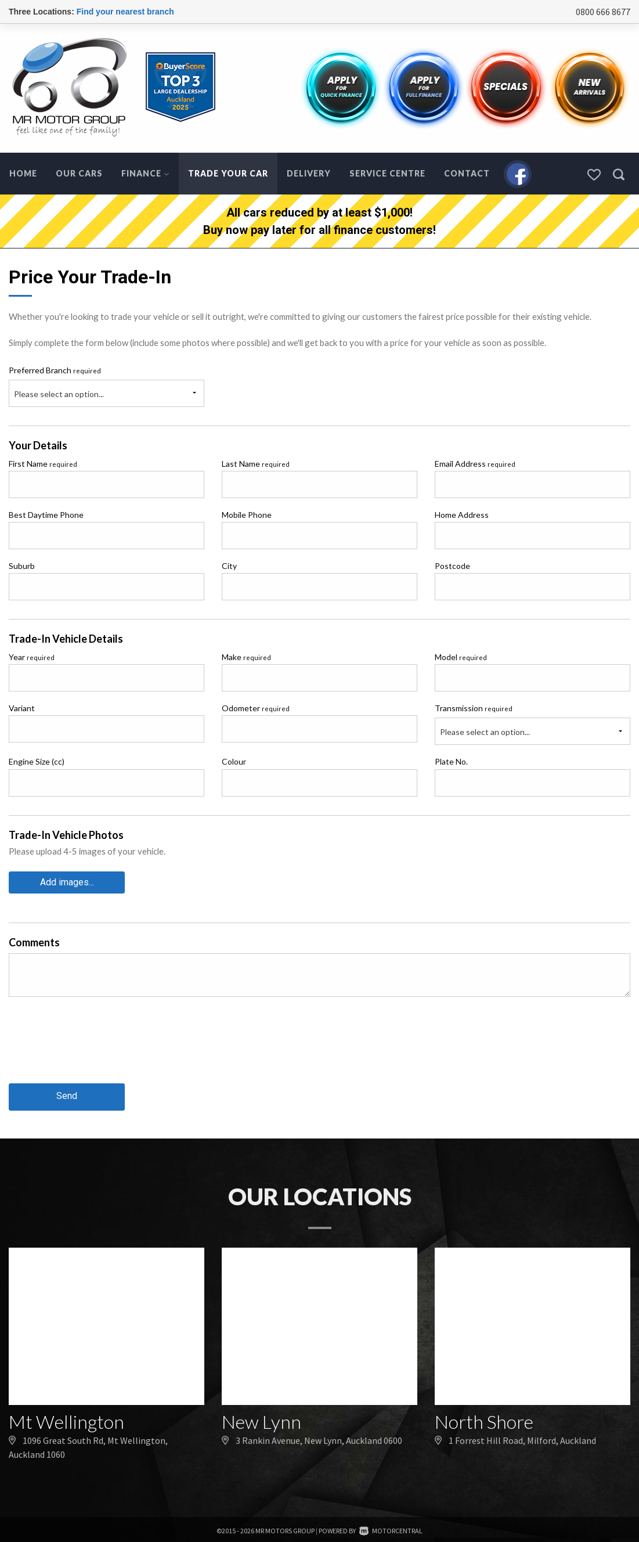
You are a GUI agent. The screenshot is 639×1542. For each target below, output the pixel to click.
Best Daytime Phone (46, 515)
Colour (234, 761)
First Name (43, 464)
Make (246, 657)
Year (32, 657)
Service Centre (387, 173)
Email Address (475, 464)
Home (23, 173)
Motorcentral (391, 1527)
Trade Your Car (228, 173)
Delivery (309, 173)
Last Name (256, 464)
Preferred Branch (55, 370)
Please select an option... (59, 394)
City (229, 566)
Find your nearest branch (125, 11)
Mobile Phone (247, 515)
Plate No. (451, 761)
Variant (22, 708)
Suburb (22, 566)
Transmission (473, 708)
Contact (467, 173)
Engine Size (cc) (36, 761)
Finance (145, 173)
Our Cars (79, 173)
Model (461, 657)
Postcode (452, 566)
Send (66, 1093)
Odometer (256, 708)
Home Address (462, 515)
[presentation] (97, 1047)
